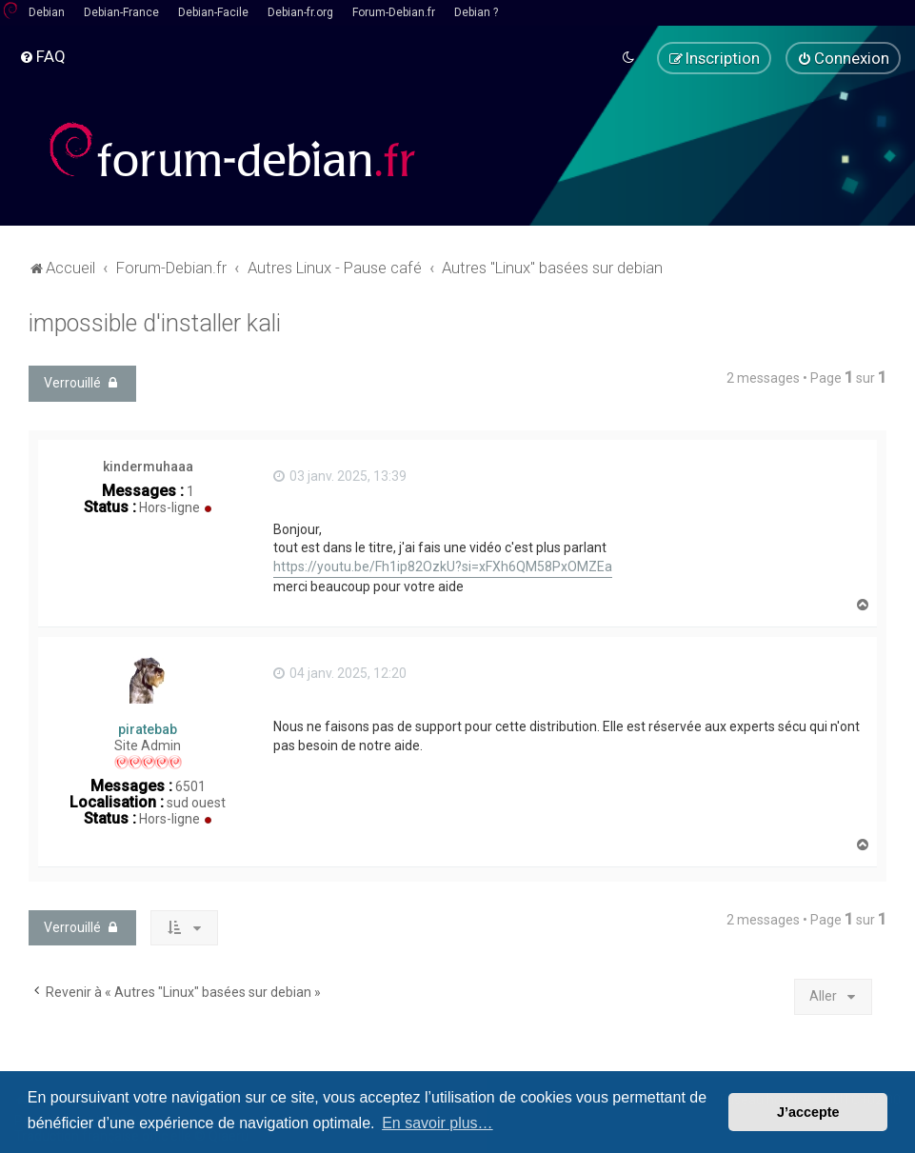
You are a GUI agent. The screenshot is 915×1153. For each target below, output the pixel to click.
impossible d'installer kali (155, 322)
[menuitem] (42, 56)
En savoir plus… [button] (437, 1123)
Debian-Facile (213, 12)
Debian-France (121, 12)
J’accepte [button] (808, 1112)
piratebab (147, 728)
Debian (47, 12)
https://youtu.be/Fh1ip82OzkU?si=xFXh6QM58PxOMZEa (442, 565)
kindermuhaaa (148, 465)
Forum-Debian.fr (393, 12)
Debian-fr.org (300, 12)
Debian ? (476, 12)
